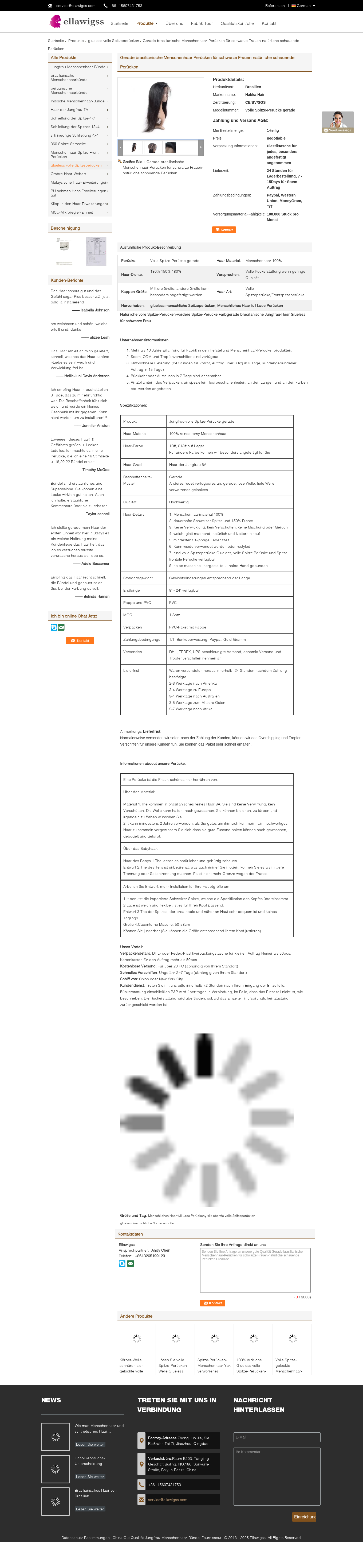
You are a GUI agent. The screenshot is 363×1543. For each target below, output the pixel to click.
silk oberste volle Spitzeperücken (231, 1216)
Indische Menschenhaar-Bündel (78, 101)
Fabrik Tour (202, 23)
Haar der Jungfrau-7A (69, 109)
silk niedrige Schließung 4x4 (74, 135)
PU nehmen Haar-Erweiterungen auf (78, 192)
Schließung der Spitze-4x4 (73, 118)
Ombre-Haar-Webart (68, 173)
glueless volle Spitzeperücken (113, 40)
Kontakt (269, 23)
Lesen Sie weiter (90, 1444)
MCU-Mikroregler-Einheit (72, 212)
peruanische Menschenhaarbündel (69, 90)
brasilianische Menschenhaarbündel (69, 77)
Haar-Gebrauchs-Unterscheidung (90, 1461)
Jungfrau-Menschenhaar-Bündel (78, 66)
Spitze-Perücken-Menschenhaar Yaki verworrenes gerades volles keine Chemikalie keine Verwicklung (214, 1373)
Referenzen (275, 5)
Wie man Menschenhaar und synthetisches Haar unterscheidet (99, 1429)
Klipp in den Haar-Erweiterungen (79, 203)
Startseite (119, 23)
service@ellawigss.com (76, 5)
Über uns (174, 23)
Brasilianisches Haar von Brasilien (96, 1493)
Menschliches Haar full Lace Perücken (176, 1216)
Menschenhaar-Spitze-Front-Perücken (75, 154)
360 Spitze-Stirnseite (68, 143)
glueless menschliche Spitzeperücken (148, 1223)
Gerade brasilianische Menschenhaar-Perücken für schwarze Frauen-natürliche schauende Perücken (163, 167)
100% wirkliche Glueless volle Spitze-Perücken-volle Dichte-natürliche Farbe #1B (251, 1373)
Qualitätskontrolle (237, 23)
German (304, 5)
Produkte (144, 23)
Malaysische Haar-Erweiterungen (79, 182)
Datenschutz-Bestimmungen (85, 1537)
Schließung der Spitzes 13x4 (75, 126)
